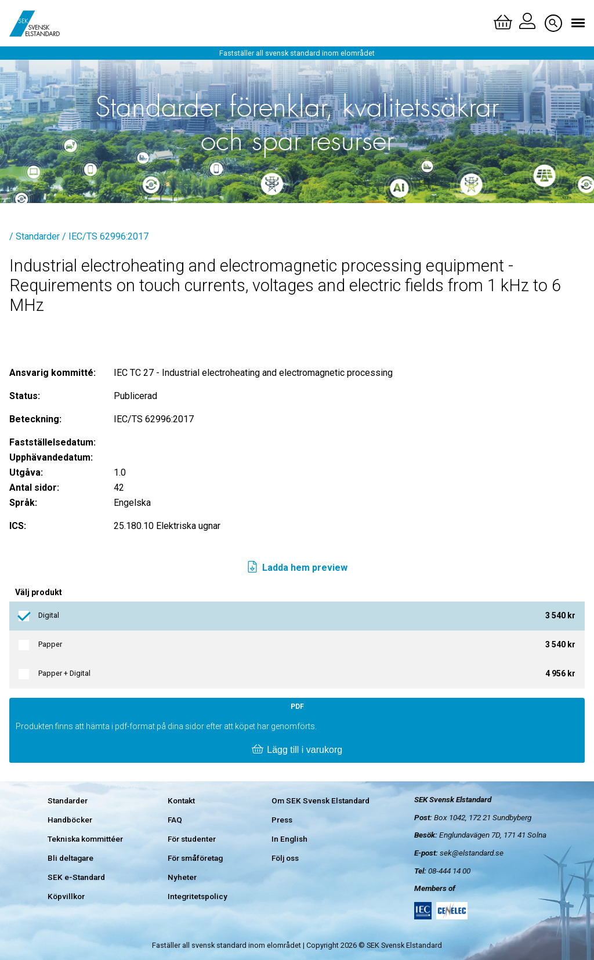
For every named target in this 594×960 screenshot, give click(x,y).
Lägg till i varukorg (297, 750)
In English (289, 838)
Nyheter (182, 877)
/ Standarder (34, 236)
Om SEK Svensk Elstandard (320, 800)
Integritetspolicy (197, 896)
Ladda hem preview (297, 568)
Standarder (68, 800)
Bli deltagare (70, 858)
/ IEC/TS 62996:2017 (105, 236)
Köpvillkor (66, 896)
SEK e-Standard (76, 877)
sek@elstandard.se (472, 852)
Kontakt (181, 800)
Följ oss (285, 858)
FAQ (175, 819)
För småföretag (195, 858)
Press (281, 819)
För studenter (192, 838)
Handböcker (70, 819)
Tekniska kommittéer (85, 838)
